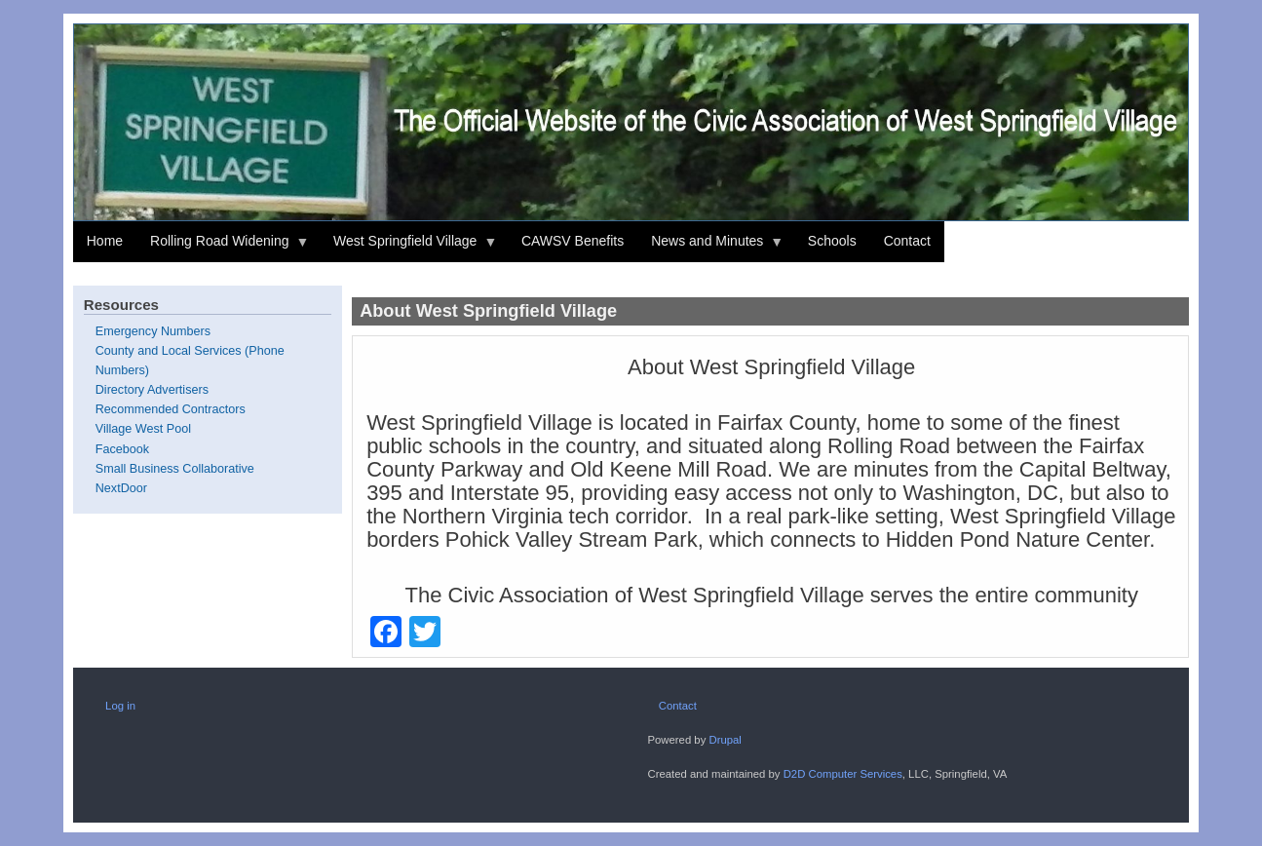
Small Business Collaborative (175, 469)
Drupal (724, 740)
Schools (832, 241)
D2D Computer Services (843, 774)
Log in (120, 705)
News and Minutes (710, 247)
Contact (907, 241)
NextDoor (121, 488)
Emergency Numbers (153, 331)
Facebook (122, 449)
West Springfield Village (408, 247)
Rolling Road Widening (222, 247)
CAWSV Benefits (572, 241)
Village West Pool (143, 429)
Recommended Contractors (171, 409)
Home (105, 241)
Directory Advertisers (152, 390)
